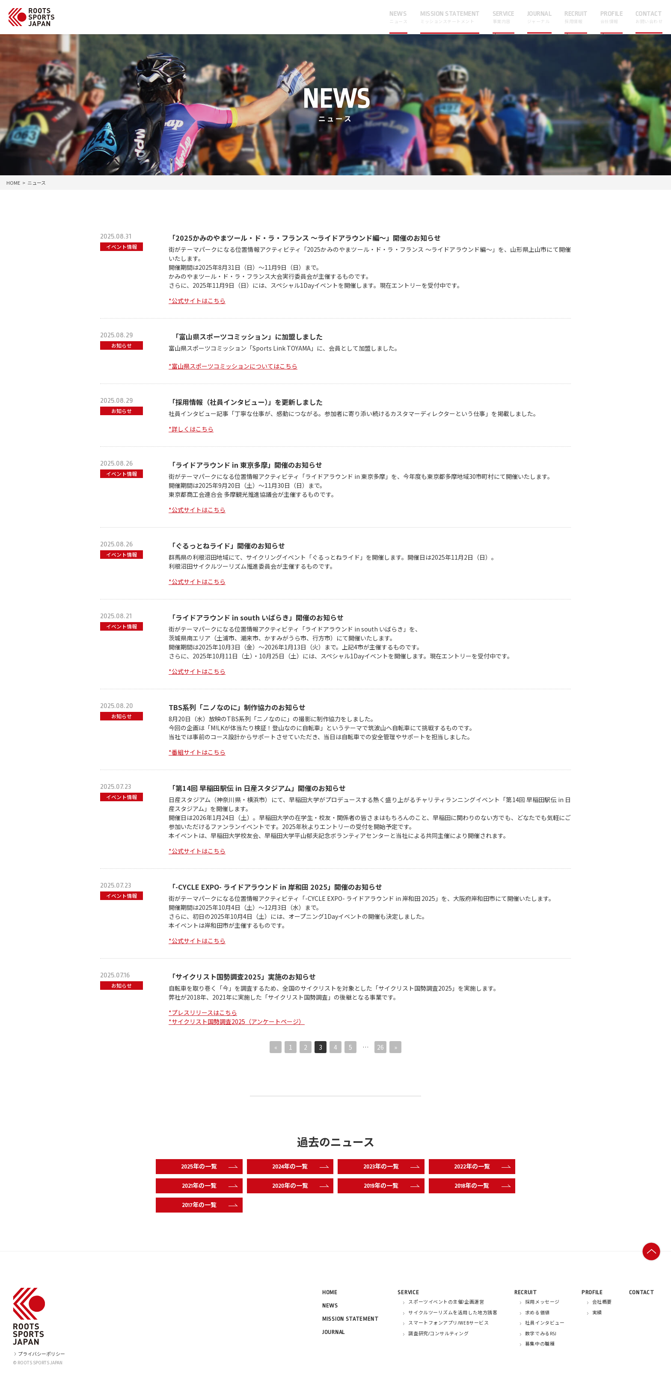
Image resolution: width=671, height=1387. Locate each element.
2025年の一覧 (207, 1167)
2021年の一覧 (208, 1186)
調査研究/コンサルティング (438, 1334)
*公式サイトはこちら (197, 300)
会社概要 (602, 1302)
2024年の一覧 (298, 1167)
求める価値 (537, 1313)
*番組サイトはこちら (197, 752)
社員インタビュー (544, 1323)
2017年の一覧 (208, 1205)
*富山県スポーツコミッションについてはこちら (233, 366)
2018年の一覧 (480, 1186)
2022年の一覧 (480, 1167)
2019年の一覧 (390, 1186)
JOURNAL (333, 1332)
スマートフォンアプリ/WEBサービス (448, 1323)
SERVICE (408, 1292)
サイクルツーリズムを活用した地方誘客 (452, 1313)
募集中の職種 (540, 1344)
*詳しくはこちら (191, 429)
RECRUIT (525, 1292)
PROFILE (592, 1292)
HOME (13, 182)
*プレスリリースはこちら (203, 1012)
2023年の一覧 (389, 1167)
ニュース (36, 182)
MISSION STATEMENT (350, 1319)
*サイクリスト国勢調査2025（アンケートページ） (237, 1021)
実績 (597, 1313)
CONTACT (641, 1292)
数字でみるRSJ (540, 1334)
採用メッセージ (542, 1302)
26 (380, 1047)
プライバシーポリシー (39, 1353)
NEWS (330, 1305)
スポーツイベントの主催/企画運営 (446, 1302)
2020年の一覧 (298, 1186)
